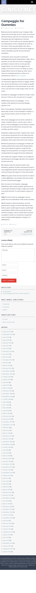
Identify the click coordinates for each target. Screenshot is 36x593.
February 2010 (7, 368)
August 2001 (7, 551)
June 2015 (6, 346)
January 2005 (7, 495)
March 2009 (6, 388)
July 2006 (6, 450)
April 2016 (6, 340)
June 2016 (6, 337)
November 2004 (8, 498)
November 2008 (8, 396)
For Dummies (7, 291)
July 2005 (6, 478)
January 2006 (7, 461)
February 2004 (7, 506)
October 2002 (7, 529)
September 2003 (8, 518)
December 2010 (7, 360)
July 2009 (6, 382)
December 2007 (7, 422)
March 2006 (6, 456)
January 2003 (7, 526)
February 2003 (7, 523)
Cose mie (5, 224)
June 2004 (6, 501)
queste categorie (20, 75)
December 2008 (7, 393)
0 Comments (20, 28)
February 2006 (7, 458)
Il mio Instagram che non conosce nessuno (16, 293)
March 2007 (6, 433)
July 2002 (6, 537)
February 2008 (7, 416)
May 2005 (6, 484)
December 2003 (7, 509)
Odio (9, 232)
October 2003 (7, 515)
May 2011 (6, 357)
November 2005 (8, 467)
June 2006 (6, 453)
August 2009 (7, 379)
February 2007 (7, 436)
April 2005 (6, 487)
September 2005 (8, 472)
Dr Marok (6, 307)
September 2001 (8, 549)
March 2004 (6, 504)
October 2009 (7, 377)
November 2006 (8, 444)
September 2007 (8, 425)
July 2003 (6, 520)
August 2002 (7, 535)
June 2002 (6, 540)
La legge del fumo (26, 232)
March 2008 (6, 413)
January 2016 (7, 343)
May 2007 (6, 427)
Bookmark (14, 224)
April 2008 (6, 410)
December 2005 (7, 464)
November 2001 (8, 543)
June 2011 (6, 354)
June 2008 (6, 405)
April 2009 (6, 385)
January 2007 (7, 439)
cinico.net (18, 9)
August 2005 (7, 475)
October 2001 (7, 546)
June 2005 (6, 481)
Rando (5, 310)
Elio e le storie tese (9, 322)
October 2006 (7, 447)
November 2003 (8, 512)
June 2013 (6, 348)
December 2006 (7, 441)
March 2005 (6, 489)
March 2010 (6, 365)
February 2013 (7, 351)
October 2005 (7, 470)
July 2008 (6, 402)
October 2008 (7, 399)
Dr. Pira (5, 319)
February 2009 (7, 391)
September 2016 (8, 334)
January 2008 (7, 419)
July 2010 (6, 362)
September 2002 (8, 532)
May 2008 (6, 408)
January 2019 (7, 331)
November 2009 (8, 374)
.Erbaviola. (6, 304)
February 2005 (7, 492)
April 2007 (6, 430)
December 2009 (7, 371)
